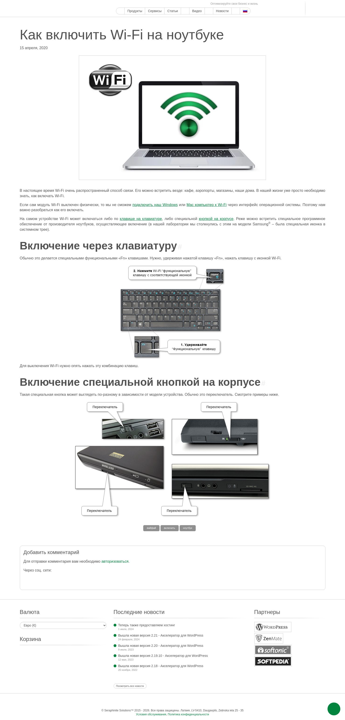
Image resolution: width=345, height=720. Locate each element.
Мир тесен (188, 4)
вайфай (151, 528)
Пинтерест (145, 4)
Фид (199, 4)
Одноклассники (194, 4)
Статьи (172, 11)
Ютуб (134, 4)
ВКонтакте (183, 4)
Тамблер (151, 4)
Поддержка (185, 10)
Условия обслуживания (151, 714)
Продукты (134, 11)
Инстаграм (140, 4)
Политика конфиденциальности (188, 714)
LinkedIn (172, 4)
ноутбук (187, 528)
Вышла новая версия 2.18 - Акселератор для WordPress (160, 666)
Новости (222, 11)
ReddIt (161, 4)
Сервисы (154, 11)
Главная (120, 10)
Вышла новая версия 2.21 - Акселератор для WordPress (160, 635)
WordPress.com (156, 4)
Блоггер (167, 4)
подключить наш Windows (155, 205)
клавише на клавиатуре (141, 219)
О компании (209, 10)
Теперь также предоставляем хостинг (146, 625)
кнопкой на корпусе (216, 219)
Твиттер (129, 4)
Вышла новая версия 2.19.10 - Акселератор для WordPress (163, 656)
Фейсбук (124, 4)
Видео (197, 11)
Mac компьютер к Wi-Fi (207, 205)
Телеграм (177, 4)
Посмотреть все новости (130, 686)
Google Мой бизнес (118, 4)
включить (169, 528)
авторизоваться (115, 561)
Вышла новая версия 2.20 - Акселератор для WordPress (160, 646)
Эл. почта (204, 4)
